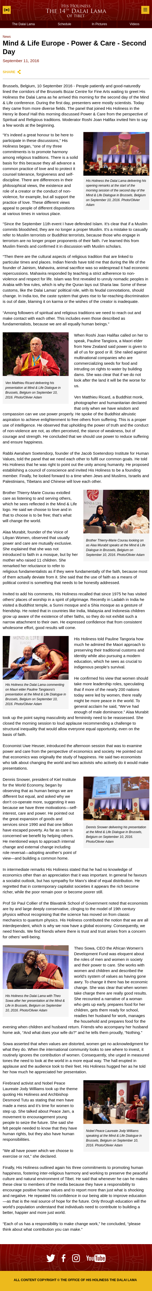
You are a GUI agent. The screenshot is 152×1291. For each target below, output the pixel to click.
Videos (134, 24)
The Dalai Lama (23, 24)
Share (9, 72)
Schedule (64, 24)
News (7, 37)
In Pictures (99, 24)
